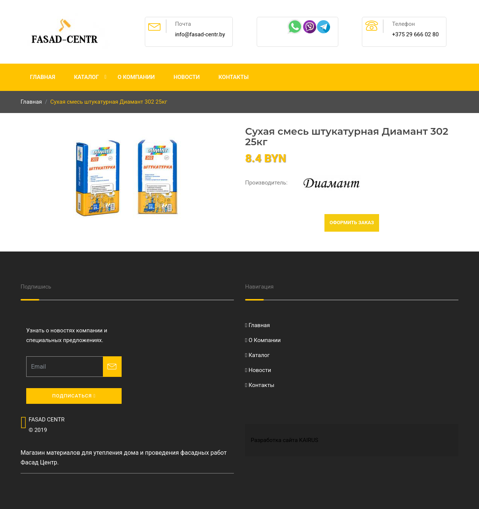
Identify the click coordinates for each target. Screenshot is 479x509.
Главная (42, 77)
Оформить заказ (352, 222)
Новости (187, 77)
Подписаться (73, 396)
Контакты (234, 77)
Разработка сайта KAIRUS (284, 440)
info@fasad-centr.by (200, 34)
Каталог (86, 77)
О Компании (136, 77)
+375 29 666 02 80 (415, 34)
